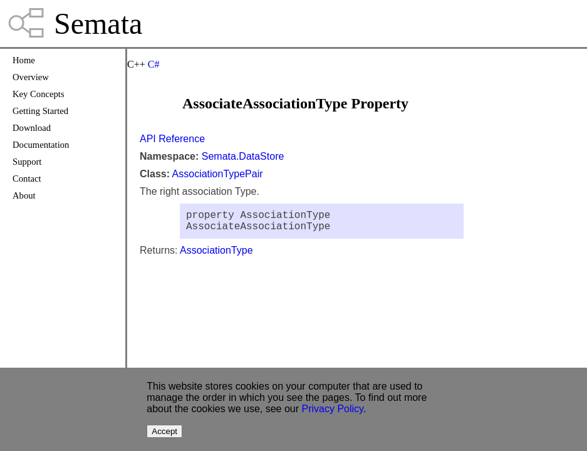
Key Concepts (39, 94)
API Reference (172, 138)
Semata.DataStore (243, 156)
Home (24, 60)
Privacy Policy (332, 408)
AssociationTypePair (217, 173)
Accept (164, 431)
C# (154, 64)
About (24, 195)
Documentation (41, 145)
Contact (27, 179)
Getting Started (40, 111)
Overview (31, 77)
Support (27, 162)
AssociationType (216, 255)
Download (32, 128)
